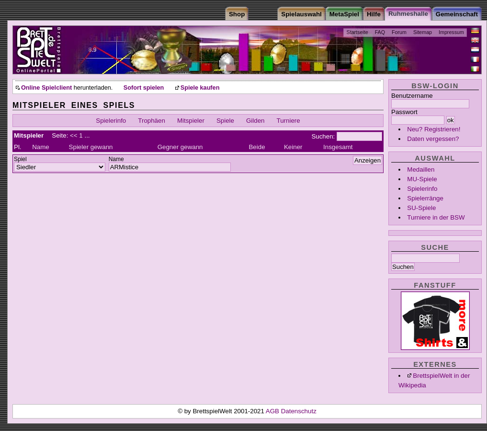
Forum (399, 32)
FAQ (380, 32)
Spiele (225, 120)
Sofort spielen (144, 87)
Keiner (293, 147)
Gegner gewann (180, 147)
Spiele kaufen (200, 87)
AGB (273, 411)
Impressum (451, 32)
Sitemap (422, 32)
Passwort (404, 112)
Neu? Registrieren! (433, 129)
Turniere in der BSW (435, 217)
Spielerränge (425, 198)
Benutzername (412, 95)
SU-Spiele (421, 207)
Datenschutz (299, 411)
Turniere (288, 120)
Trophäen (151, 120)
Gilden (255, 120)
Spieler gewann (91, 147)
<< (74, 135)
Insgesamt (338, 147)
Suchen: (323, 136)
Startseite (357, 32)
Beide (257, 147)
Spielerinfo (422, 188)
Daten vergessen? (433, 138)
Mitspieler (190, 120)
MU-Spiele (422, 179)
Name (40, 147)
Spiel (20, 159)
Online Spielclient (46, 87)
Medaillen (420, 169)
